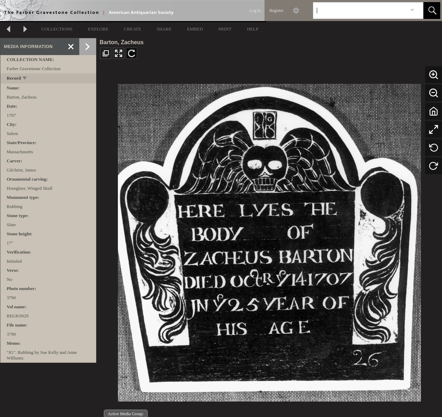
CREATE (132, 29)
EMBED (195, 29)
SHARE (164, 29)
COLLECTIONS (57, 29)
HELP (253, 29)
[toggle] (25, 78)
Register (276, 10)
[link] (412, 10)
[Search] (360, 10)
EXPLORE (98, 29)
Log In (255, 10)
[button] (431, 10)
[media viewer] (269, 241)
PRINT (225, 29)
